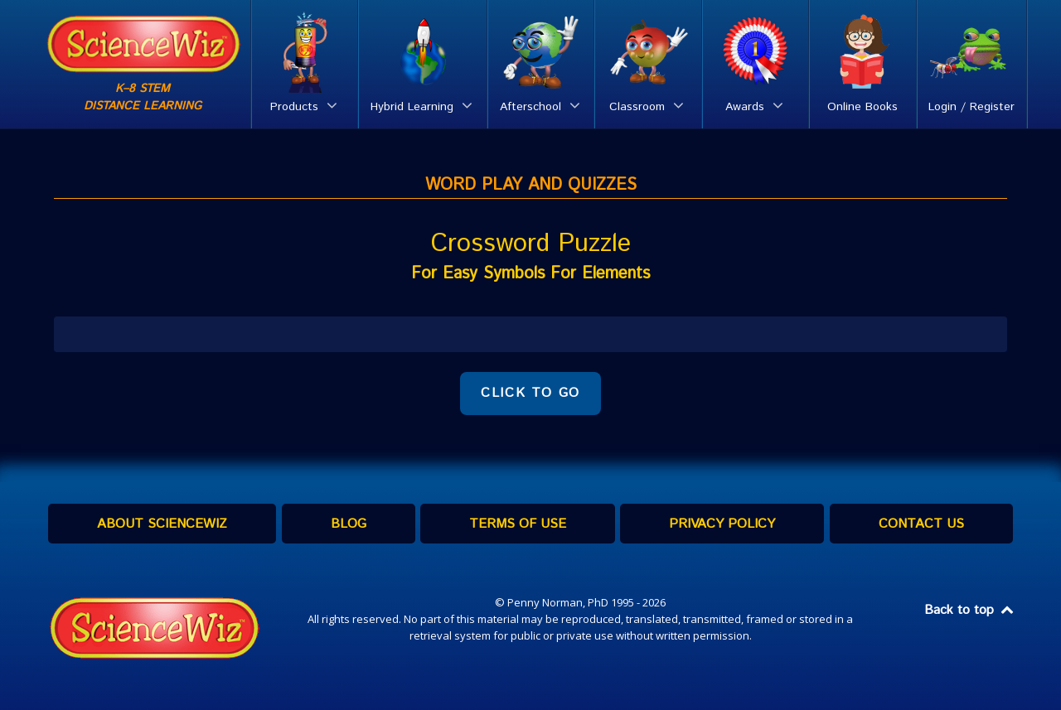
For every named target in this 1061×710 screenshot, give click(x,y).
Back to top (969, 610)
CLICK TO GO (530, 393)
